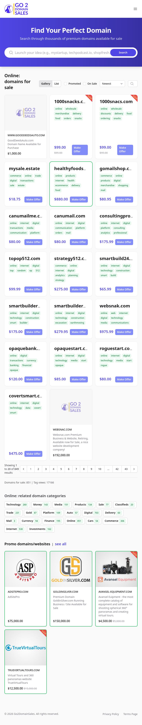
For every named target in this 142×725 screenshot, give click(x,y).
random (21, 270)
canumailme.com (28, 216)
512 (38, 270)
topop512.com (24, 258)
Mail (11, 521)
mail (103, 190)
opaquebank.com (28, 348)
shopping (123, 185)
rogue (104, 365)
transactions (26, 180)
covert (37, 407)
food (57, 118)
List (56, 83)
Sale (104, 505)
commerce (15, 175)
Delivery (113, 513)
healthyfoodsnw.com (77, 168)
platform (35, 232)
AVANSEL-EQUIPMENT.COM (115, 591)
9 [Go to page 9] (91, 469)
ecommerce (61, 185)
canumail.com (69, 216)
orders (67, 118)
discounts (106, 113)
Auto (73, 513)
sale (12, 185)
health (71, 180)
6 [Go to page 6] (68, 469)
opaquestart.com (73, 348)
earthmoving (77, 322)
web (113, 313)
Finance (53, 521)
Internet (15, 529)
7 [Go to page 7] (76, 469)
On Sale (92, 83)
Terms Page (130, 714)
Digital (92, 513)
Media (62, 505)
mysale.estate (24, 168)
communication (18, 232)
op (30, 270)
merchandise (62, 113)
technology (107, 270)
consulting (119, 228)
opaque (14, 370)
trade (38, 175)
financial (26, 365)
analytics (105, 232)
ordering (105, 118)
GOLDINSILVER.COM (65, 591)
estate (21, 185)
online (58, 108)
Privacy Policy (111, 714)
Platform (52, 513)
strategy (59, 280)
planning (73, 275)
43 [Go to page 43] (126, 469)
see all (60, 543)
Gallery (45, 83)
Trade (13, 513)
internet (59, 180)
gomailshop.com (118, 168)
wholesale (71, 108)
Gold (32, 513)
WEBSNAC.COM (62, 429)
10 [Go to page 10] (99, 469)
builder (24, 322)
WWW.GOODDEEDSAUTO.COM (26, 135)
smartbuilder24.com (31, 306)
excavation (61, 322)
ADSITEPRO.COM (18, 591)
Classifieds (125, 505)
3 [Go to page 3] (46, 469)
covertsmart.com (28, 396)
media (30, 228)
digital (13, 180)
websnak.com (115, 306)
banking (14, 365)
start (83, 360)
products (70, 175)
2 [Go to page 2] (38, 469)
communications (120, 322)
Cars (93, 521)
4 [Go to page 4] (53, 469)
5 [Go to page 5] (61, 469)
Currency (30, 521)
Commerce (115, 521)
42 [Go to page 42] (117, 469)
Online (75, 521)
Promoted (74, 83)
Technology (17, 505)
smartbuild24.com (120, 258)
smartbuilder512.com (77, 306)
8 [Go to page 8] (83, 469)
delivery (77, 113)
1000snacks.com (72, 101)
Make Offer (77, 149)
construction (123, 270)
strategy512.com (72, 258)
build (113, 275)
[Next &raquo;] (134, 469)
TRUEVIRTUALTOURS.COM (24, 670)
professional (120, 232)
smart (104, 275)
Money (41, 505)
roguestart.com (117, 348)
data (28, 407)
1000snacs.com (116, 101)
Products (84, 505)
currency (31, 360)
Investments (41, 529)
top (11, 270)
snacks (78, 118)
